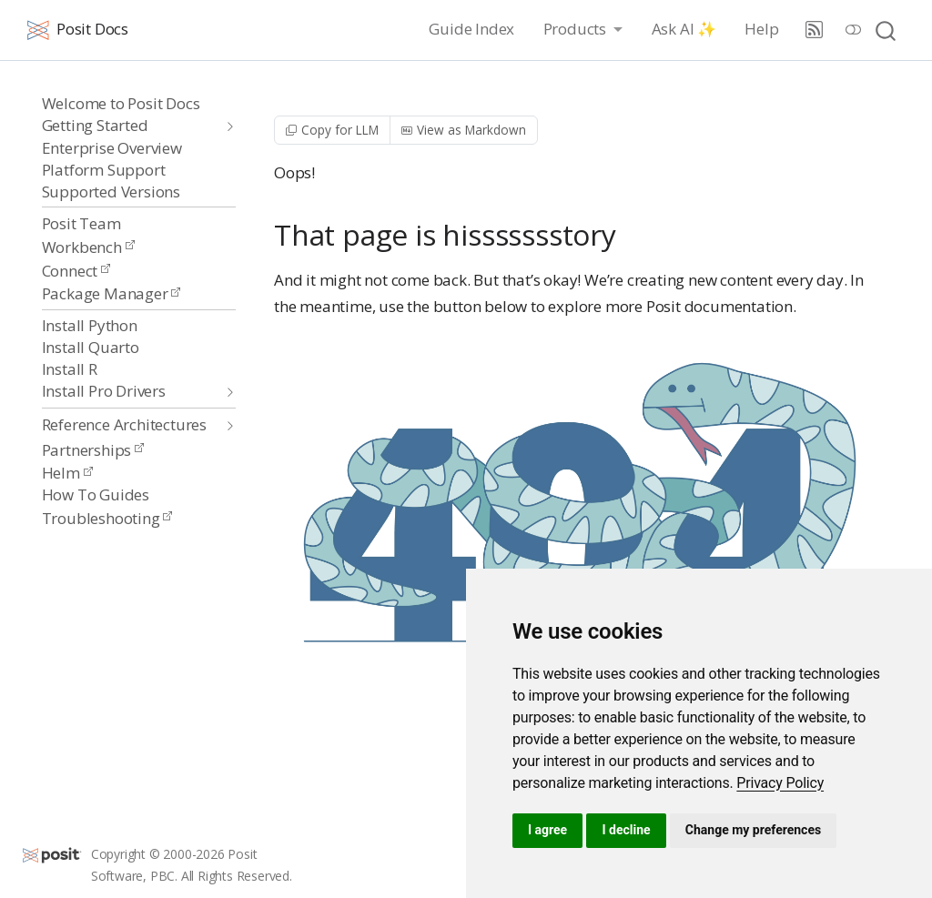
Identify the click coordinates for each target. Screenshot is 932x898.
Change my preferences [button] (753, 829)
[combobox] (886, 29)
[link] (780, 783)
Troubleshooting (107, 518)
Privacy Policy (780, 783)
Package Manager (111, 293)
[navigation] (130, 126)
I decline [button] (626, 829)
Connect (76, 270)
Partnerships (93, 449)
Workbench (88, 247)
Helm (67, 472)
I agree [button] (547, 829)
